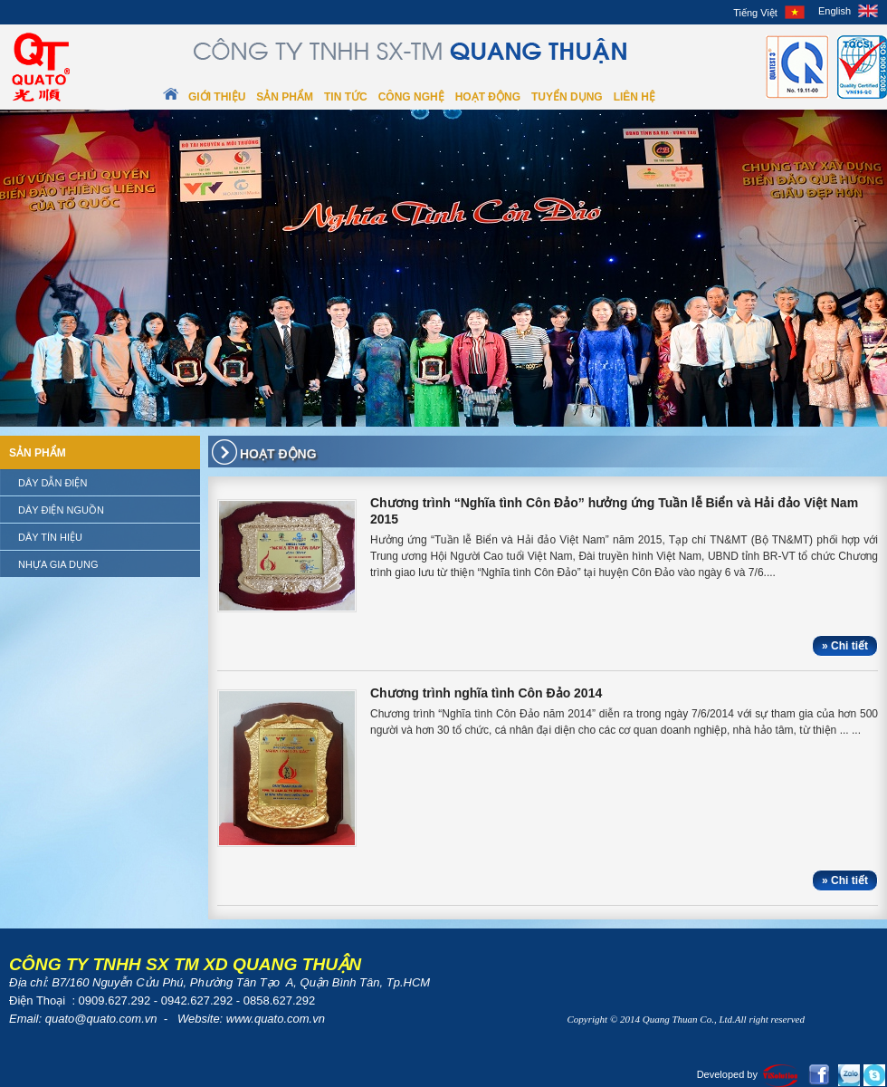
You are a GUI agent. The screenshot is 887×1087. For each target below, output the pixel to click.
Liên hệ (634, 97)
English (834, 10)
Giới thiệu (216, 97)
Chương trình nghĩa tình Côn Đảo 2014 (486, 693)
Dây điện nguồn (61, 510)
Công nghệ (411, 97)
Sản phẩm (284, 97)
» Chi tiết (845, 646)
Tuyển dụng (567, 97)
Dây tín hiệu (50, 537)
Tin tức (345, 97)
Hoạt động (487, 97)
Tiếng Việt (755, 12)
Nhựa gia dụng (58, 564)
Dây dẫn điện (52, 482)
